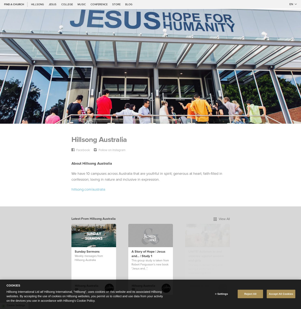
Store (116, 4)
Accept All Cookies (281, 293)
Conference (99, 4)
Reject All (250, 293)
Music (82, 4)
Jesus (53, 4)
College (67, 4)
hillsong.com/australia (88, 189)
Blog (128, 4)
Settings (222, 293)
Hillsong (38, 4)
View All (222, 219)
